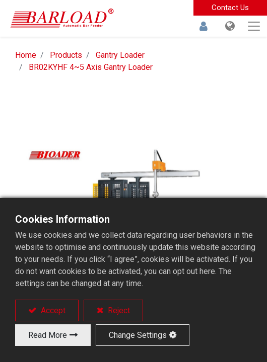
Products (66, 55)
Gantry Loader (120, 55)
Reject (118, 310)
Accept (52, 310)
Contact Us (230, 7)
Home (25, 55)
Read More (47, 335)
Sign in (203, 26)
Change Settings (138, 335)
